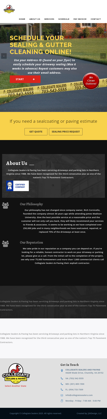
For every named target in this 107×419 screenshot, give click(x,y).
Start (20, 79)
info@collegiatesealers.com (79, 395)
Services (49, 19)
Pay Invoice (80, 19)
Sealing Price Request (66, 131)
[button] (4, 56)
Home (22, 19)
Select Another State (15, 385)
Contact (96, 19)
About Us (34, 19)
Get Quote (35, 131)
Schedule (63, 19)
